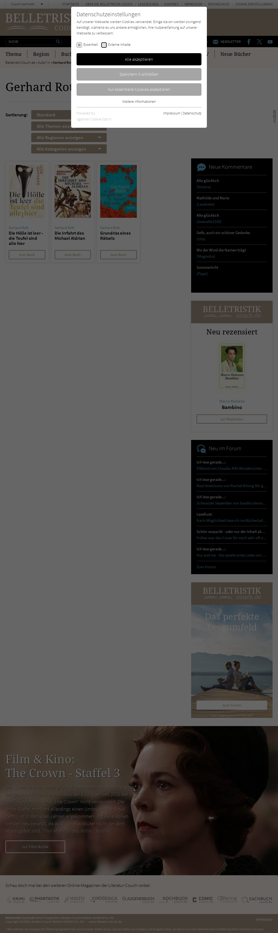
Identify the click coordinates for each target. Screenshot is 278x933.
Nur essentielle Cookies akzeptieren (139, 89)
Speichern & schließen (139, 74)
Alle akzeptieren (139, 59)
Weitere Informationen (139, 101)
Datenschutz (192, 113)
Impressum (171, 113)
